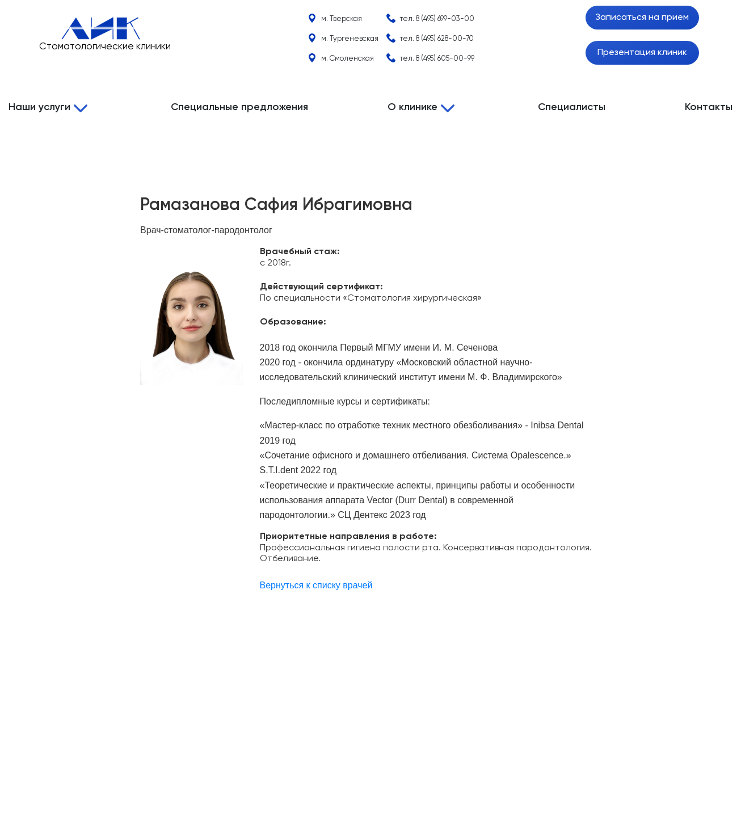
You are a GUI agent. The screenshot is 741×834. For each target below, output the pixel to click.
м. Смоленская (347, 58)
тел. (437, 19)
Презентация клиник (642, 52)
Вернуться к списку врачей (316, 585)
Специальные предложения (239, 107)
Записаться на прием (642, 17)
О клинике (412, 107)
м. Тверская (341, 19)
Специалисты (571, 107)
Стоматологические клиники (105, 47)
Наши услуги (39, 107)
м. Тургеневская (349, 39)
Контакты (708, 107)
